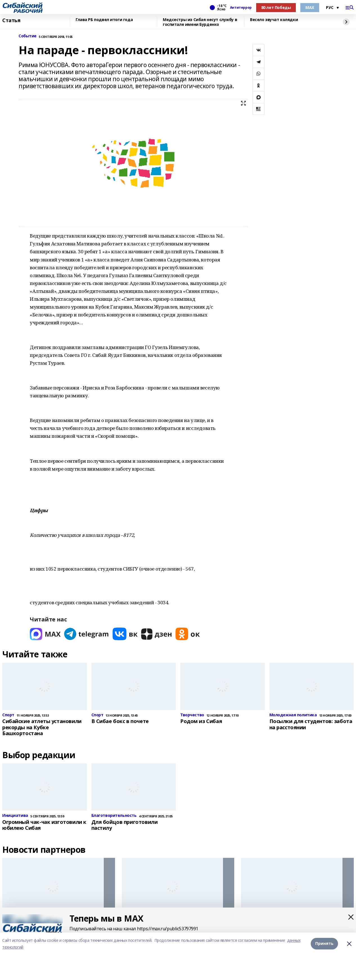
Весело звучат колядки (274, 19)
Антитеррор (241, 7)
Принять (324, 943)
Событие (28, 36)
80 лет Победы (276, 7)
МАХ (309, 7)
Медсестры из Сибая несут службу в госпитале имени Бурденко (200, 22)
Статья (11, 20)
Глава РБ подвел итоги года (104, 19)
